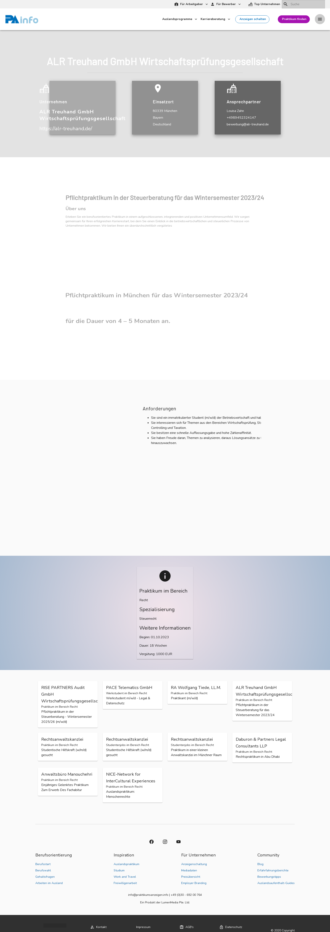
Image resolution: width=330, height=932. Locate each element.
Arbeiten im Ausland (49, 883)
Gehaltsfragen (45, 877)
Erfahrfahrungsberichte (273, 870)
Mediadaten (189, 870)
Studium (119, 870)
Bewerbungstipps (269, 877)
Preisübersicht (190, 877)
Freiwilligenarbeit (125, 883)
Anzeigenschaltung (194, 864)
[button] (265, 4)
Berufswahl (43, 870)
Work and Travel (125, 877)
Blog (260, 864)
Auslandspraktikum (126, 864)
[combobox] (303, 4)
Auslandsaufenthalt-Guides (276, 883)
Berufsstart (43, 864)
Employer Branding (193, 883)
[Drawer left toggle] (320, 19)
